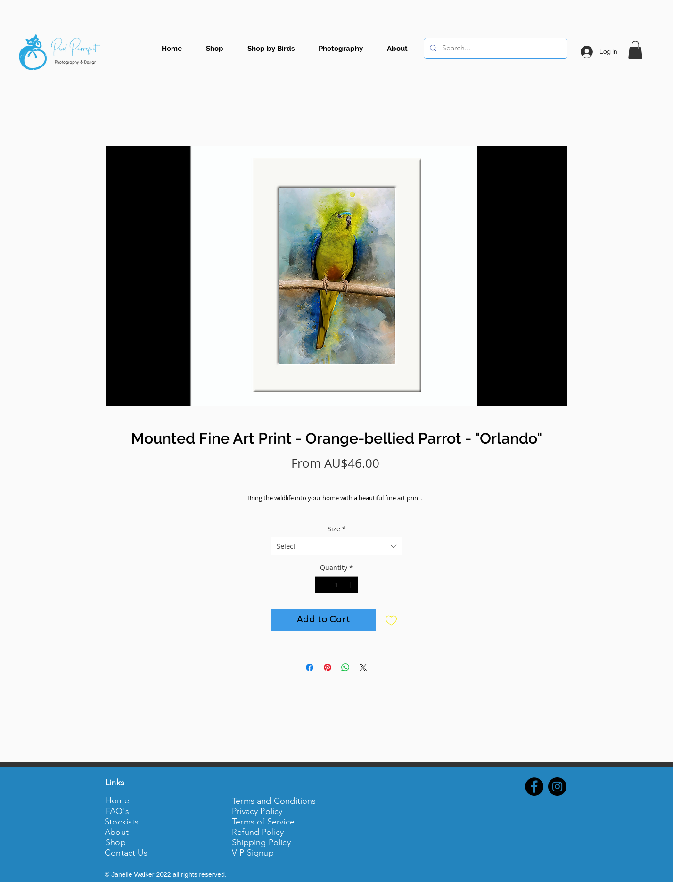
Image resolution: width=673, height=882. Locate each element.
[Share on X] (363, 667)
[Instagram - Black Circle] (557, 786)
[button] (635, 50)
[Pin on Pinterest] (327, 667)
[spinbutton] (336, 585)
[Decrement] (322, 585)
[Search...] (494, 48)
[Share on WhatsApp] (345, 667)
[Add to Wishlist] (391, 620)
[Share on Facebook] (309, 667)
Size (337, 528)
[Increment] (351, 585)
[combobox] (336, 546)
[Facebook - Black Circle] (534, 786)
